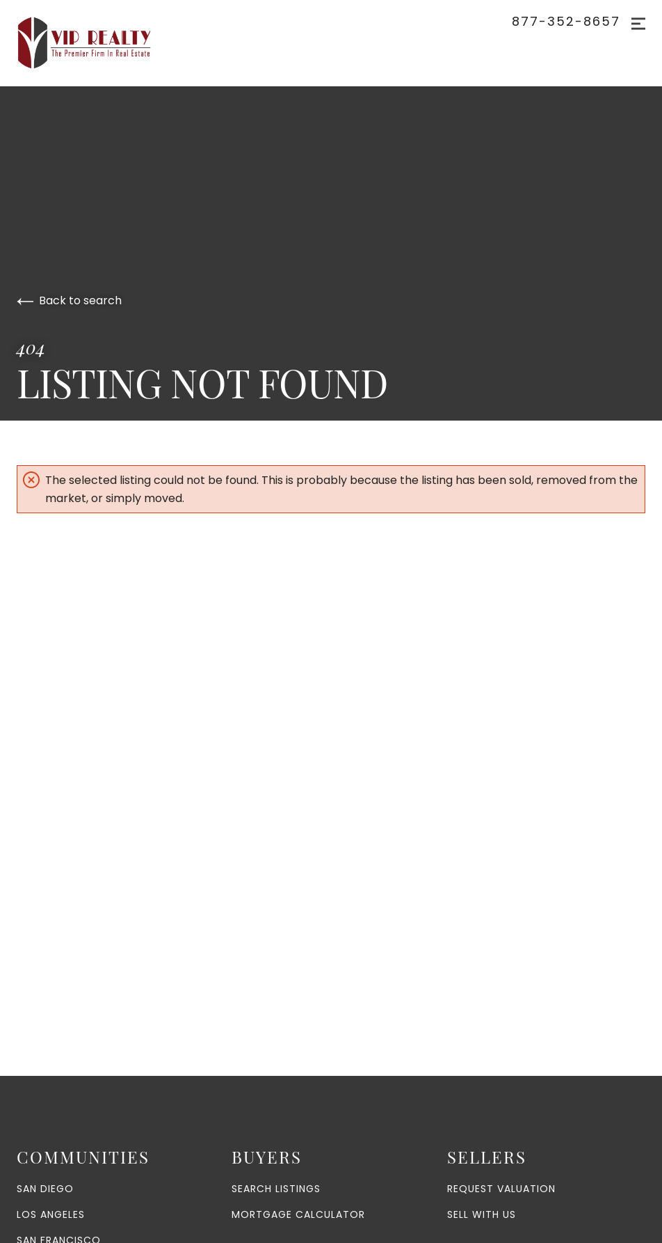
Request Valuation (501, 1189)
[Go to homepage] (98, 43)
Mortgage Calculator (298, 1214)
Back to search (69, 300)
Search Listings (276, 1189)
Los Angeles (51, 1214)
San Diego (45, 1189)
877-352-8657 (566, 21)
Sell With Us (481, 1214)
